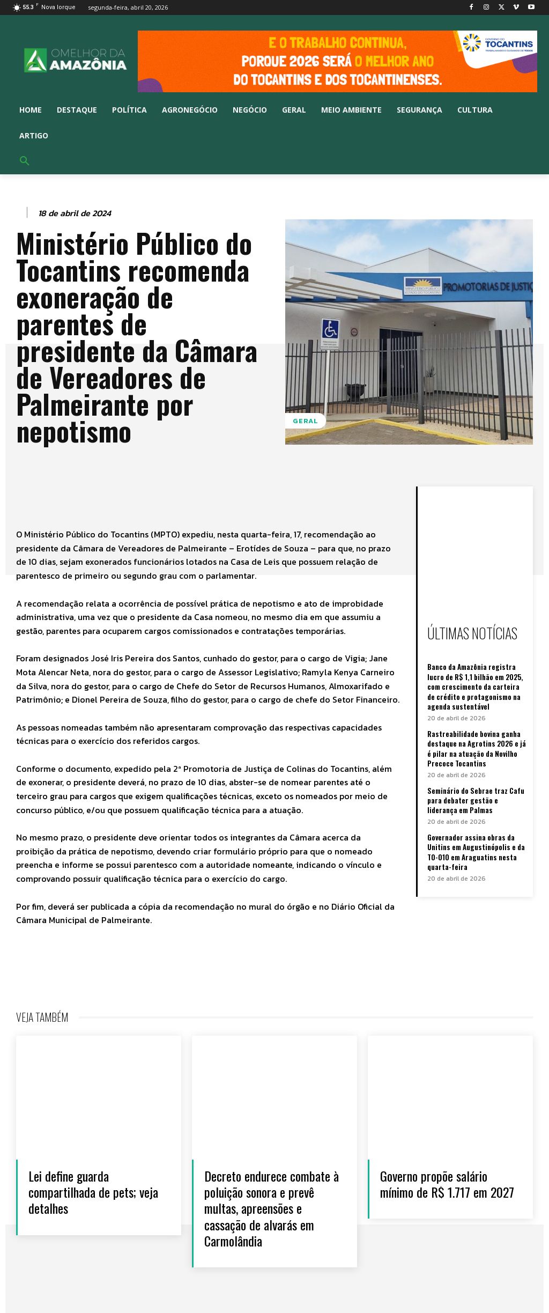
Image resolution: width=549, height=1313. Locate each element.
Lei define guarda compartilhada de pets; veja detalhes (85, 1192)
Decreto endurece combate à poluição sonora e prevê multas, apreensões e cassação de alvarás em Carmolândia (271, 1208)
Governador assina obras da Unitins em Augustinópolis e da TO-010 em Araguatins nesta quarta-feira (475, 850)
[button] (25, 161)
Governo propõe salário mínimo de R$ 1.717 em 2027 (437, 1192)
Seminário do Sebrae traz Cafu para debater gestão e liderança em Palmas (475, 798)
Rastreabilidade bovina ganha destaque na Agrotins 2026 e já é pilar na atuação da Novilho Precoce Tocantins (476, 747)
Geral (305, 421)
